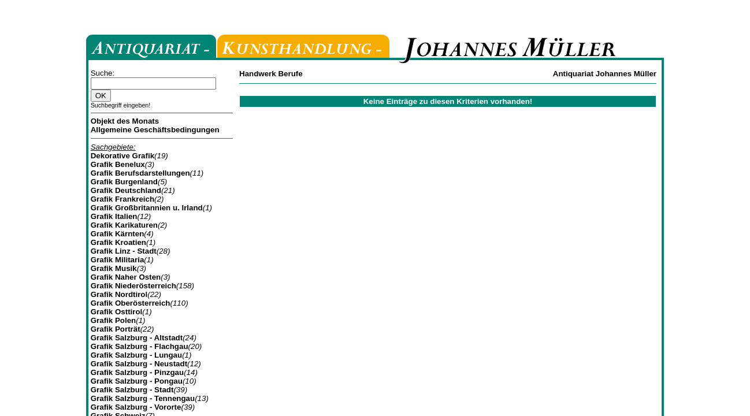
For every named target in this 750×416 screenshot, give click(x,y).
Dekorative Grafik (122, 155)
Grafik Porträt (115, 329)
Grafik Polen (113, 320)
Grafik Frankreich (122, 199)
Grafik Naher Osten (126, 277)
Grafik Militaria (117, 259)
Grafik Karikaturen (124, 225)
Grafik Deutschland (126, 190)
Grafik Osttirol (117, 311)
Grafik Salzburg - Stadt (132, 389)
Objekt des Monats (125, 121)
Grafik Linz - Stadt (124, 251)
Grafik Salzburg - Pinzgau (137, 372)
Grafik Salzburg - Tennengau (143, 398)
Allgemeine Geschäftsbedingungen (155, 129)
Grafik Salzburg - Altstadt (137, 337)
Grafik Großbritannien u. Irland (147, 207)
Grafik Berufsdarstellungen (140, 173)
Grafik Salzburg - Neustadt (139, 363)
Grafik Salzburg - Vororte (136, 407)
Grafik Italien (114, 216)
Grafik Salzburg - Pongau (137, 381)
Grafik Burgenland (124, 181)
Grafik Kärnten (117, 233)
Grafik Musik (114, 268)
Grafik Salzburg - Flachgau (139, 346)
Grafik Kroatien (118, 242)
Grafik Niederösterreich (133, 285)
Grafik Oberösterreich (130, 303)
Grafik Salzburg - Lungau (136, 355)
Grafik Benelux (118, 164)
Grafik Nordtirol (119, 294)
